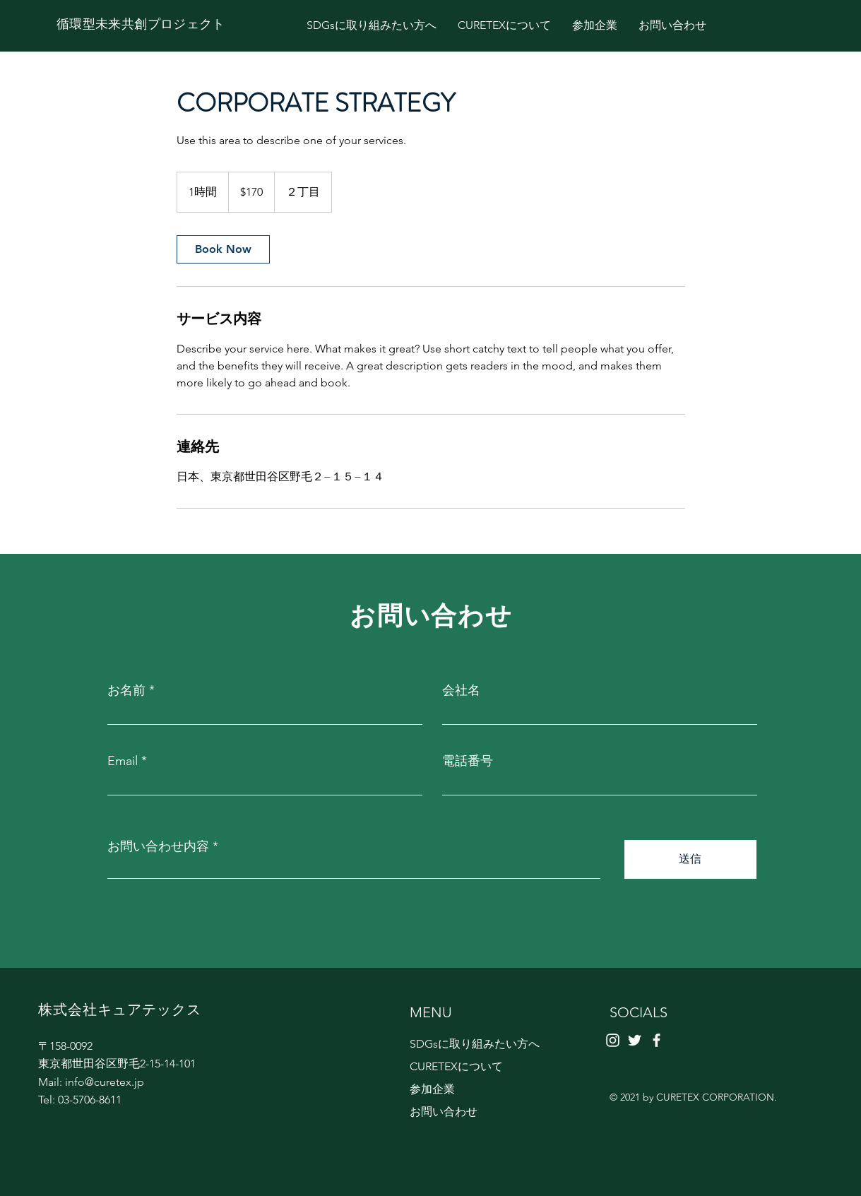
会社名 (461, 690)
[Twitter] (634, 1040)
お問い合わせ (443, 1111)
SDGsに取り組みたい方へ (475, 1043)
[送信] (690, 859)
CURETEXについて (456, 1066)
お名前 (126, 690)
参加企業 (432, 1089)
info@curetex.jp (104, 1082)
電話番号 (467, 760)
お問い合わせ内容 (158, 846)
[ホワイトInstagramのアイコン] (613, 1040)
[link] (223, 249)
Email (122, 760)
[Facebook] (656, 1040)
